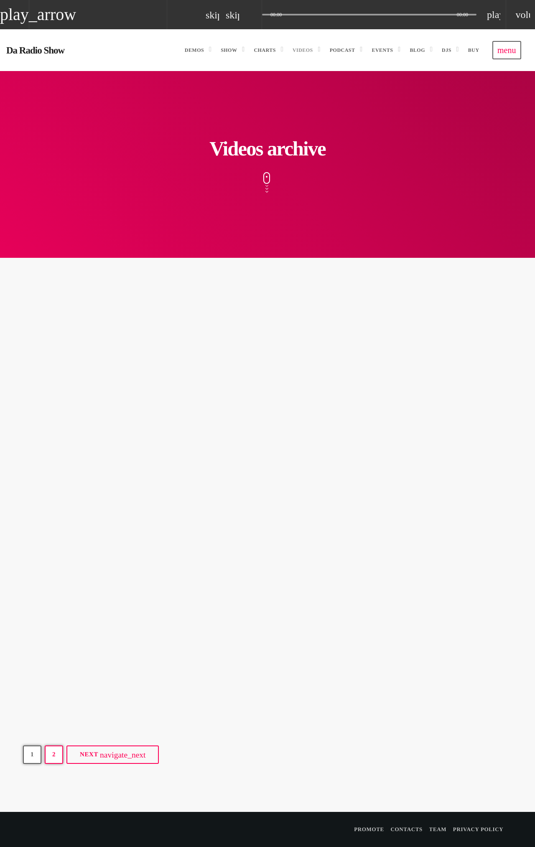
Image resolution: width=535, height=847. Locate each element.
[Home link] (35, 50)
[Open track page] (253, 14)
